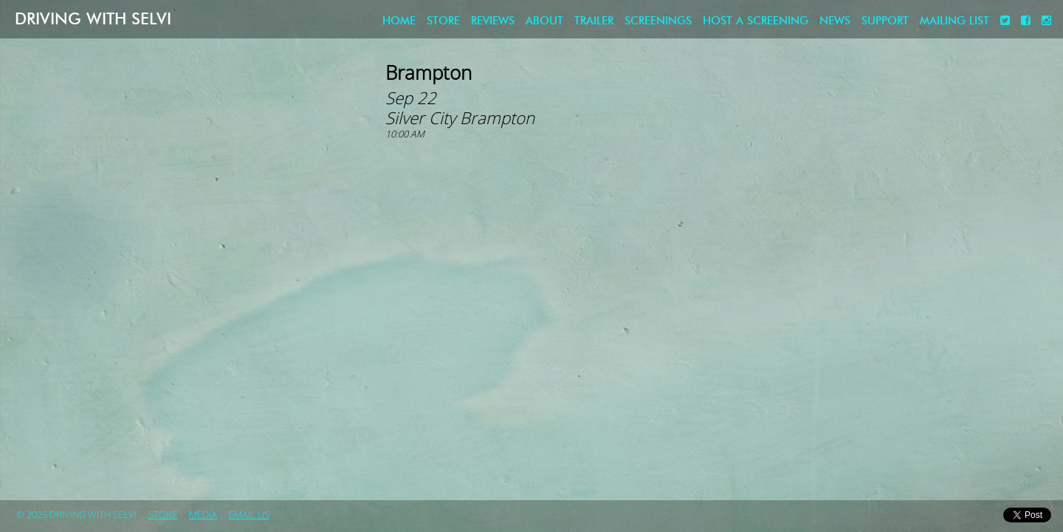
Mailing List (954, 21)
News (834, 21)
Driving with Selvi (93, 18)
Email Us (249, 515)
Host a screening (755, 21)
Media (203, 515)
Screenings (658, 21)
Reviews (493, 21)
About (544, 21)
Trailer (593, 21)
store (443, 21)
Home (399, 21)
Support (885, 21)
